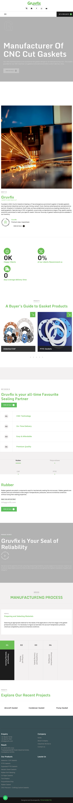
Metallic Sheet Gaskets (8, 769)
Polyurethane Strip (7, 782)
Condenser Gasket (36, 708)
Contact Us (41, 747)
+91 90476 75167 (6, 739)
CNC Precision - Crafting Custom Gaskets (15, 788)
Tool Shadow (5, 779)
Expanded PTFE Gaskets (9, 766)
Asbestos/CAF (9, 349)
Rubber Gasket (6, 785)
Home (39, 738)
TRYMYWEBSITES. (46, 800)
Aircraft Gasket (11, 708)
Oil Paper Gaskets (7, 775)
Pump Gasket (62, 708)
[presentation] (24, 512)
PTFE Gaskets (46, 349)
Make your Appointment (8, 499)
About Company (43, 741)
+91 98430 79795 (6, 737)
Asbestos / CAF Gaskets (9, 760)
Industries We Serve (44, 744)
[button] (30, 357)
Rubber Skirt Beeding (8, 772)
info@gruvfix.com (8, 502)
